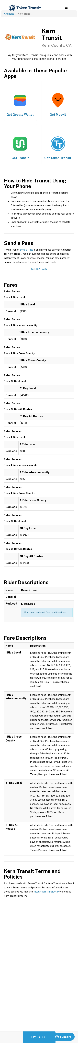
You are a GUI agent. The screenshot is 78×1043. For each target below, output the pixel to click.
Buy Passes (39, 1037)
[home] (24, 7)
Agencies (9, 13)
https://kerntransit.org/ (46, 891)
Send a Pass (26, 249)
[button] (66, 8)
